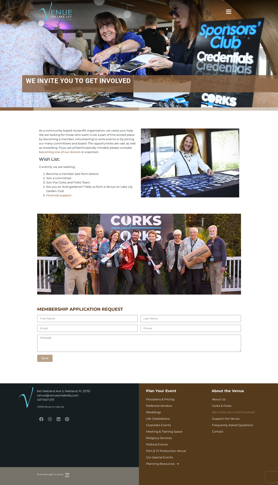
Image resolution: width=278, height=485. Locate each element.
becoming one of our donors (59, 152)
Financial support (59, 195)
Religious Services (159, 438)
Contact (217, 431)
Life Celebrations (158, 418)
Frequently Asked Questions (232, 425)
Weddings (153, 412)
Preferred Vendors (159, 406)
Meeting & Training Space (164, 431)
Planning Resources (162, 464)
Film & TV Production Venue (166, 451)
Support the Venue (226, 418)
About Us (218, 399)
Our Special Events (159, 457)
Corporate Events (158, 425)
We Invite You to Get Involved (233, 412)
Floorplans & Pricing (160, 399)
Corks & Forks (221, 406)
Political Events (157, 444)
